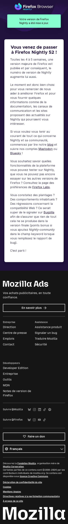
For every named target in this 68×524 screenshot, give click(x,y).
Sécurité (41, 344)
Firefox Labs (41, 187)
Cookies (7, 487)
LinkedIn (39, 409)
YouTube (39, 420)
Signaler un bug (46, 333)
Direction (9, 327)
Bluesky (15, 153)
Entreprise (10, 373)
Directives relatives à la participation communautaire (31, 496)
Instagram (34, 409)
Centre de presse (15, 333)
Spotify (50, 409)
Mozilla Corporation (13, 466)
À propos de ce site (13, 501)
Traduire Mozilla (46, 338)
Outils (7, 379)
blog (50, 144)
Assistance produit (48, 327)
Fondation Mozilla (26, 463)
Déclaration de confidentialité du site (22, 482)
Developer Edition (15, 368)
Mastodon (45, 149)
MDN (6, 385)
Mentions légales (12, 491)
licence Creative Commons (34, 476)
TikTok (44, 409)
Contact (8, 344)
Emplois (8, 338)
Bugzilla (49, 212)
